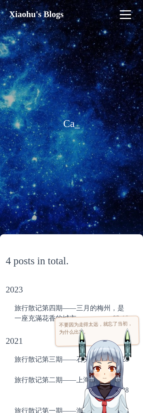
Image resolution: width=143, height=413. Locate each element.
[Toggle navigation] (125, 14)
